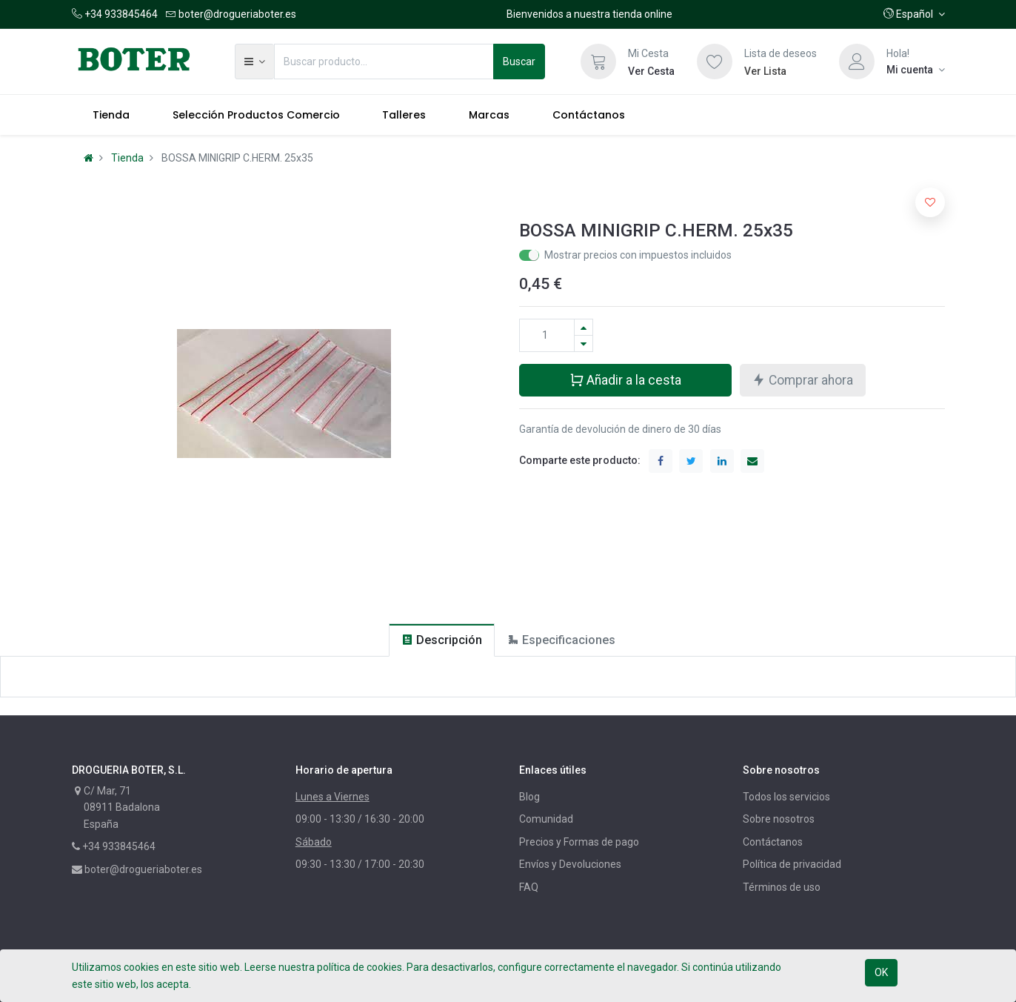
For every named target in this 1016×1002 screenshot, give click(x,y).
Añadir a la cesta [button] (625, 379)
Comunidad (546, 819)
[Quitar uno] (583, 343)
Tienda (127, 158)
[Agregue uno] (583, 327)
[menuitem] (112, 115)
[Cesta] (598, 61)
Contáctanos (773, 842)
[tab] (442, 640)
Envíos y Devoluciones (570, 864)
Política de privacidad (792, 864)
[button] (914, 14)
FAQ (528, 887)
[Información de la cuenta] (915, 70)
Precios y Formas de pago (579, 842)
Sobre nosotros (779, 819)
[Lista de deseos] (714, 61)
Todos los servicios (786, 797)
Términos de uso (782, 887)
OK (881, 972)
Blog (529, 797)
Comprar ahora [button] (802, 379)
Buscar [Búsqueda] (519, 61)
